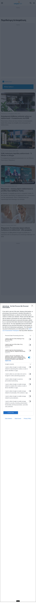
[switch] (29, 339)
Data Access (18, 418)
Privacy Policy (27, 418)
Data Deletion (8, 418)
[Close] (32, 306)
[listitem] (18, 335)
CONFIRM (11, 412)
